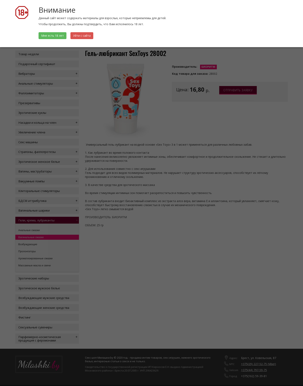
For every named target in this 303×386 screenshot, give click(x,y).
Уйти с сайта (82, 35)
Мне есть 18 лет (52, 35)
